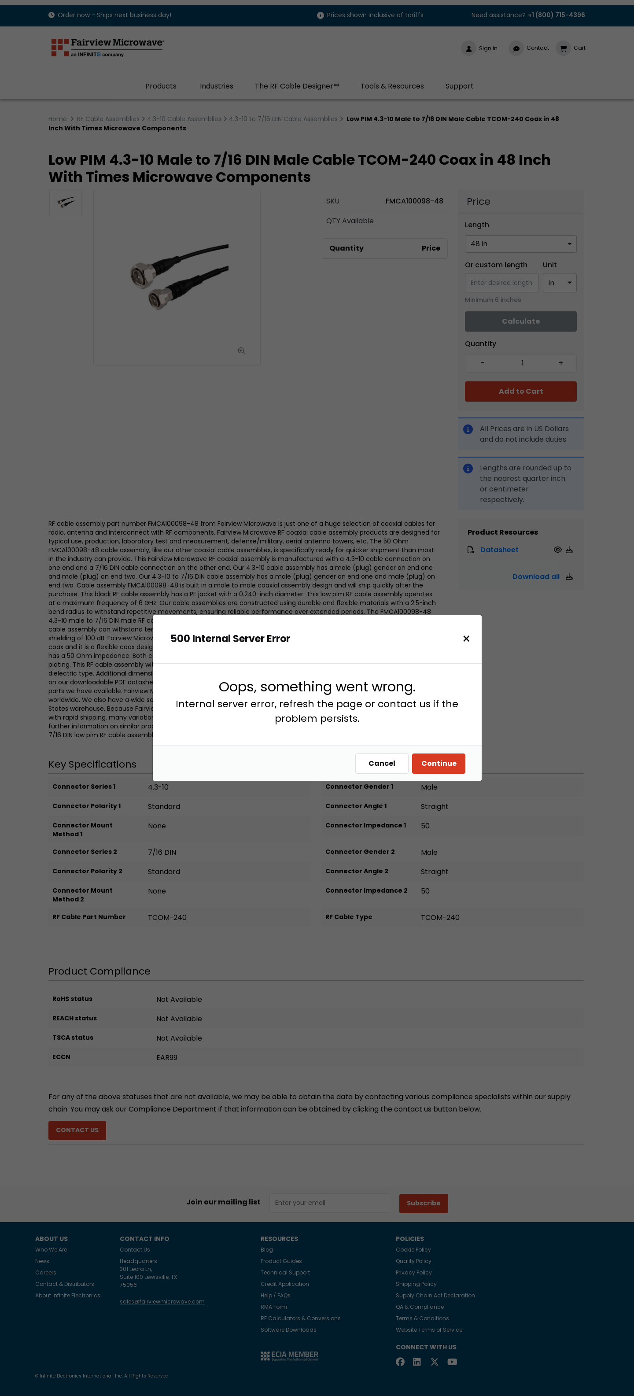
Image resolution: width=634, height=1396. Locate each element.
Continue (441, 763)
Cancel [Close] (384, 763)
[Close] (468, 639)
